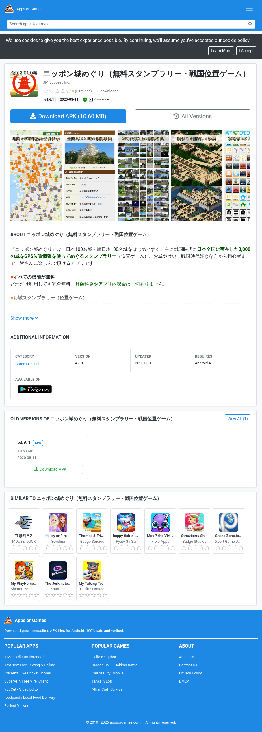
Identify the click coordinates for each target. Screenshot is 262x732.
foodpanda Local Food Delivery (29, 697)
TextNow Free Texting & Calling (29, 665)
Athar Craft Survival (107, 689)
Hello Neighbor (104, 657)
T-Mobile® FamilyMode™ (24, 657)
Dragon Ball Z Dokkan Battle (114, 665)
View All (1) (237, 418)
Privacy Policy (190, 673)
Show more (22, 318)
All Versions (192, 116)
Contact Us (188, 665)
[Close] (246, 50)
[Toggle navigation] (249, 8)
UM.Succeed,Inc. (56, 82)
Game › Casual (27, 364)
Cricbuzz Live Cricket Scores (27, 673)
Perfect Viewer (16, 705)
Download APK (50, 469)
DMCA (184, 681)
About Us (186, 657)
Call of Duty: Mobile (107, 673)
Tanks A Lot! (102, 681)
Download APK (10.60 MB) (68, 116)
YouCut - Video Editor (21, 689)
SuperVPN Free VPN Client (26, 681)
